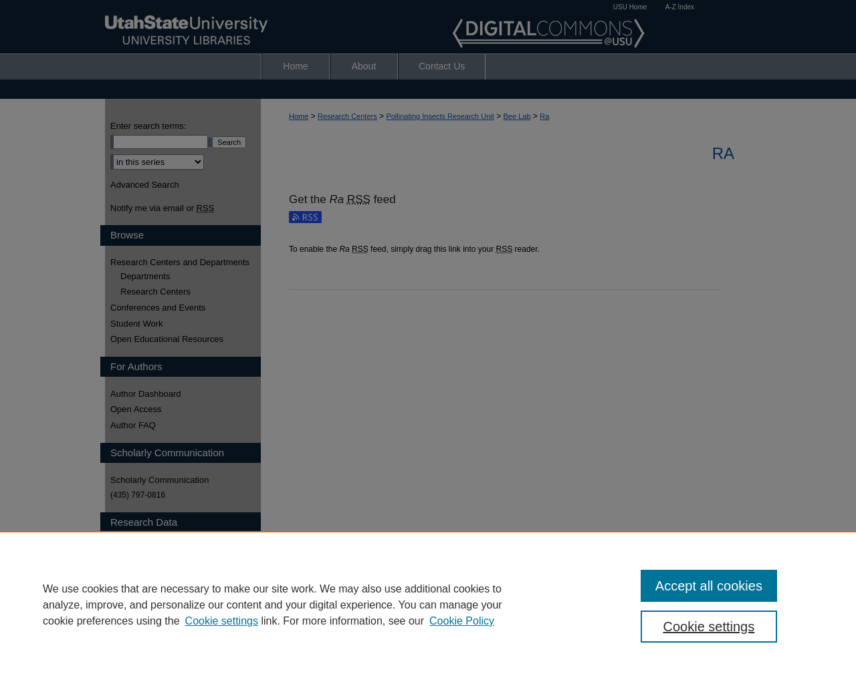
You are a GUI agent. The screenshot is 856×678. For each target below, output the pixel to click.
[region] (428, 604)
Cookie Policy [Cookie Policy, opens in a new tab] (461, 621)
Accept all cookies (708, 585)
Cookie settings (221, 621)
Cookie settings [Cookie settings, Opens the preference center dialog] (709, 626)
